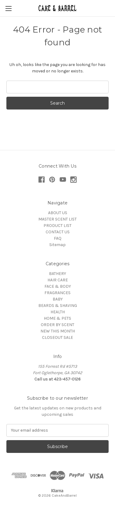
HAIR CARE (57, 280)
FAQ (57, 238)
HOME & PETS (57, 318)
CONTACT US (58, 232)
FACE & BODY (57, 286)
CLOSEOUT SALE (57, 337)
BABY (58, 299)
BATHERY (57, 273)
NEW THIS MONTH (57, 331)
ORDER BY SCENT (57, 324)
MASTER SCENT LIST (57, 219)
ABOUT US (57, 212)
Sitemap (57, 244)
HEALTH (58, 312)
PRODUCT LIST (57, 225)
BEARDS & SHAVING (57, 305)
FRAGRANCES (57, 292)
